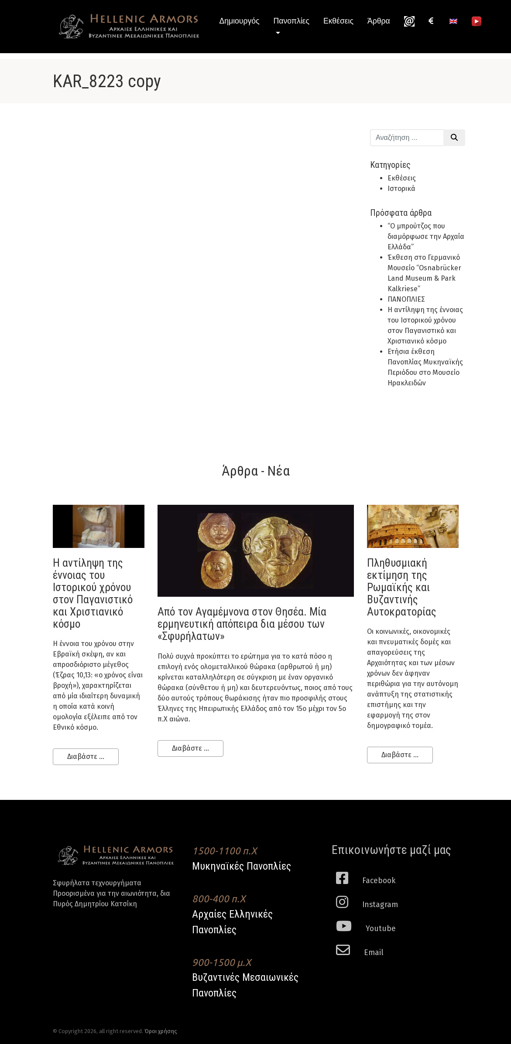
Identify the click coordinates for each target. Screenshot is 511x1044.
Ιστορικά (401, 188)
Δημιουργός (239, 21)
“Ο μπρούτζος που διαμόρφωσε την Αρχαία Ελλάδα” (426, 236)
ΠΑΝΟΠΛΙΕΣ (406, 299)
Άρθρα (378, 21)
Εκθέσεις (338, 21)
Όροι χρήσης (160, 1031)
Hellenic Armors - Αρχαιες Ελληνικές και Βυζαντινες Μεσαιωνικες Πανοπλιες (129, 26)
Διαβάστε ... (85, 756)
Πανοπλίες (291, 21)
